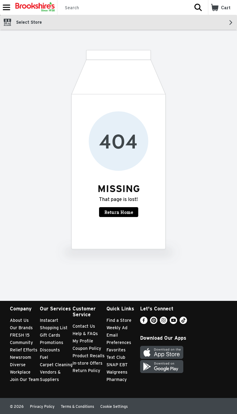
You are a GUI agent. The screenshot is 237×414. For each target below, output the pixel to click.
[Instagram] (163, 322)
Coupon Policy (87, 348)
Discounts (50, 349)
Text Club (115, 357)
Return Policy (86, 370)
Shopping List (54, 327)
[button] (198, 7)
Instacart (49, 320)
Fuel (44, 357)
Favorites (116, 349)
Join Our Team (24, 379)
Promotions (51, 342)
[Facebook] (144, 322)
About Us (19, 320)
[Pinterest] (153, 322)
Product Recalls (89, 355)
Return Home (118, 212)
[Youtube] (173, 322)
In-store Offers (87, 363)
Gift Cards (50, 335)
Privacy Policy (42, 406)
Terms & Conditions (77, 406)
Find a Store (118, 320)
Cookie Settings (114, 406)
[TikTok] (183, 322)
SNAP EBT (117, 364)
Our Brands (21, 327)
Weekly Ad (116, 327)
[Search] (122, 7)
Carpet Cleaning (56, 364)
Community (21, 342)
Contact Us (84, 326)
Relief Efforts (23, 349)
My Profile (83, 340)
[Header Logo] (33, 7)
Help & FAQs (85, 333)
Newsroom (20, 357)
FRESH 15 (20, 335)
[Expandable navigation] (6, 7)
